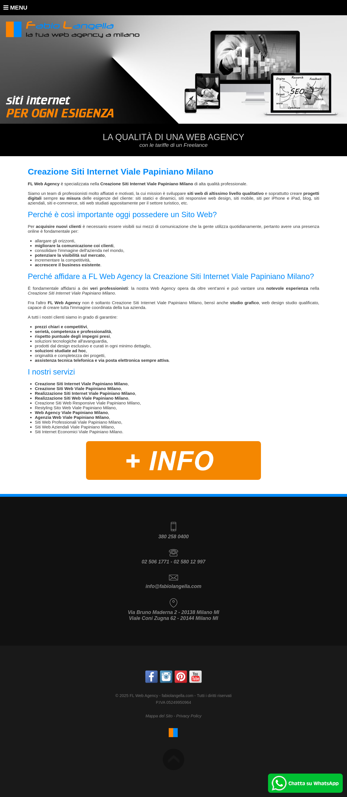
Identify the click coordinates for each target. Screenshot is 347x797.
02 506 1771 (155, 562)
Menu (15, 7)
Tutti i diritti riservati (214, 695)
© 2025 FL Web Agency (136, 695)
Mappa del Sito (159, 716)
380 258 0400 (173, 536)
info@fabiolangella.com (173, 586)
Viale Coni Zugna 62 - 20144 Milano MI (173, 618)
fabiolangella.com (177, 695)
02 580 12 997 (189, 562)
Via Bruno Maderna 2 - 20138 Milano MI (173, 612)
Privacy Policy (189, 716)
